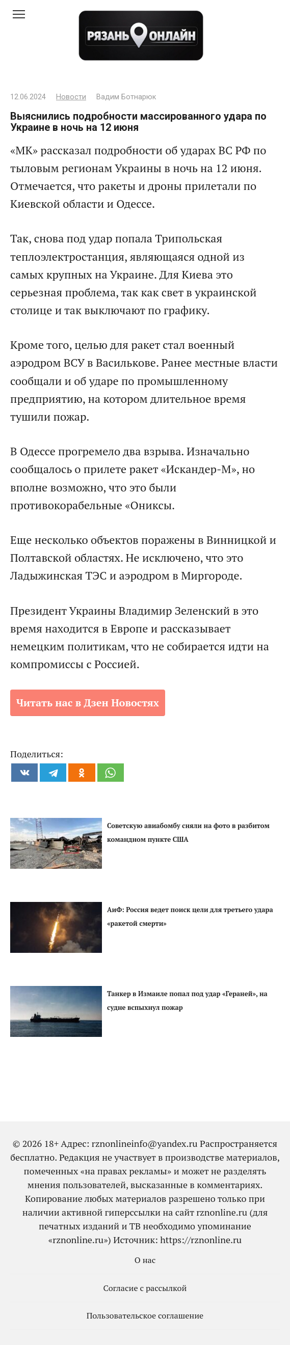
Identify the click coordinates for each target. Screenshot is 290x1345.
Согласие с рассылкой (145, 1288)
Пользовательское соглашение (145, 1315)
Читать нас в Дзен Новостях (87, 702)
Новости (71, 97)
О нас (145, 1260)
